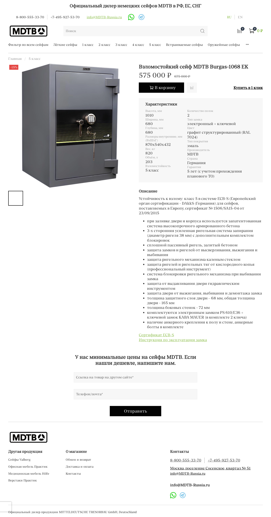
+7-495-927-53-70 (64, 17)
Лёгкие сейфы (65, 45)
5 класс (155, 45)
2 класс (104, 45)
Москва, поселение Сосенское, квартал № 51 (210, 468)
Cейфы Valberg (19, 459)
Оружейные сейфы (224, 45)
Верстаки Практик (22, 480)
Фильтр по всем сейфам (28, 45)
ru (229, 17)
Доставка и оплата (79, 466)
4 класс (138, 45)
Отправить (135, 411)
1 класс (87, 45)
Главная (15, 59)
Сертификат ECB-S (156, 335)
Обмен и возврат (78, 459)
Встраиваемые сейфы (184, 45)
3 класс (121, 45)
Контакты (73, 473)
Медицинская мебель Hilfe (28, 473)
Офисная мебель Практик (28, 466)
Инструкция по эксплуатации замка (173, 339)
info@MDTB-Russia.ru (104, 17)
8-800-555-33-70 (30, 17)
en (240, 17)
